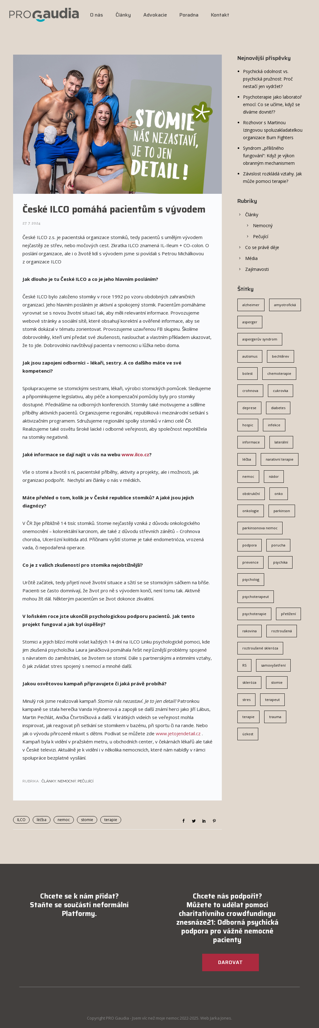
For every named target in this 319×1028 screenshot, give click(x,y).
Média (251, 258)
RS (244, 665)
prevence (250, 562)
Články (123, 15)
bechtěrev (280, 356)
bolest (247, 373)
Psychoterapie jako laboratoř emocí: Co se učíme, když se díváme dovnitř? (272, 104)
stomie (87, 819)
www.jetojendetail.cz (178, 733)
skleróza (249, 682)
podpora (249, 545)
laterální (281, 442)
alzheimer (250, 304)
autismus (249, 356)
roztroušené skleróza (260, 648)
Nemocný (67, 781)
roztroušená (281, 631)
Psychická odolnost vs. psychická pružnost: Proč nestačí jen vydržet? (268, 78)
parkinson (282, 510)
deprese (249, 407)
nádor (274, 476)
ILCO (21, 819)
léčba (41, 819)
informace (251, 442)
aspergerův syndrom (259, 339)
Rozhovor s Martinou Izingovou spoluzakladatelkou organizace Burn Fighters (272, 130)
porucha (278, 545)
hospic (247, 425)
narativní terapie (279, 459)
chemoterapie (279, 373)
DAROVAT (230, 962)
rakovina (249, 631)
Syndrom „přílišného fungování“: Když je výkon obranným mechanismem (269, 155)
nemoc (64, 819)
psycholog (250, 579)
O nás (96, 15)
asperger (249, 322)
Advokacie (155, 15)
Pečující (85, 781)
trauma (275, 716)
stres (246, 699)
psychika (280, 562)
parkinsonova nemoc (260, 528)
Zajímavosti (257, 269)
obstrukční (251, 493)
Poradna (188, 15)
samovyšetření (273, 665)
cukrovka (280, 390)
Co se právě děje (262, 247)
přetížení (288, 613)
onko (278, 493)
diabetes (278, 407)
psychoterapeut (255, 596)
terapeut (272, 699)
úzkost (247, 734)
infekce (274, 425)
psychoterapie (254, 613)
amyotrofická (285, 304)
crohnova (250, 390)
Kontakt (220, 15)
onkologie (250, 510)
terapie (110, 819)
